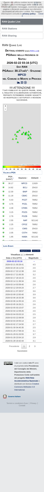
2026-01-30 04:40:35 (14, 327)
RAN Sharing (9, 35)
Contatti (22, 405)
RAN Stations (9, 28)
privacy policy (29, 14)
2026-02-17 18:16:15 (14, 278)
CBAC (24, 196)
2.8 (34, 271)
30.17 (10, 183)
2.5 (34, 301)
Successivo (22, 351)
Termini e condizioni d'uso (17, 403)
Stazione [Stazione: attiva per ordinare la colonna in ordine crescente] (22, 178)
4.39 (11, 208)
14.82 (10, 187)
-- (34, 261)
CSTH (24, 233)
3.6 (34, 291)
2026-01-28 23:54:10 (14, 337)
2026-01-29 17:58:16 (14, 331)
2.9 (34, 337)
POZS (24, 212)
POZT (24, 200)
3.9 (34, 294)
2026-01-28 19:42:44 (14, 341)
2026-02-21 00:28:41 (14, 264)
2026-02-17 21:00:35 (14, 274)
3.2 (34, 274)
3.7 (34, 334)
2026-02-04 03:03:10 (14, 314)
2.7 (34, 288)
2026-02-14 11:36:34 (14, 281)
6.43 (11, 200)
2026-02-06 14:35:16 (14, 301)
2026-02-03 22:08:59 (14, 318)
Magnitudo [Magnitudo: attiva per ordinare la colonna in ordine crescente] (33, 258)
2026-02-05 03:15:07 (14, 308)
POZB (24, 216)
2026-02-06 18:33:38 (14, 298)
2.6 (34, 268)
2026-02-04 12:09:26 (14, 311)
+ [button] (5, 106)
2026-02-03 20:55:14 (14, 321)
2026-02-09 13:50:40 (14, 294)
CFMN (24, 208)
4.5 (34, 264)
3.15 (11, 212)
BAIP (25, 192)
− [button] (5, 109)
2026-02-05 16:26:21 (14, 304)
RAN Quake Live (11, 21)
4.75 (11, 204)
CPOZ (24, 224)
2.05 (11, 233)
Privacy (33, 403)
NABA (24, 237)
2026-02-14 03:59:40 (14, 284)
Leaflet (23, 164)
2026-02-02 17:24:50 (14, 324)
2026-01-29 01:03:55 (14, 334)
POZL (24, 204)
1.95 (11, 237)
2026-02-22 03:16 (14, 261)
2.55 (11, 220)
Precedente (14, 346)
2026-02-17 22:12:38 (14, 271)
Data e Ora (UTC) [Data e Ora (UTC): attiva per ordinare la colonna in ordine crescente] (14, 258)
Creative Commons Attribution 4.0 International (26, 387)
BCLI (25, 187)
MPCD (22, 74)
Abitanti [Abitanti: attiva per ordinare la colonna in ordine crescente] (34, 178)
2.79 (11, 216)
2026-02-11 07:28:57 (14, 291)
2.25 (11, 224)
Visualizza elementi (22, 254)
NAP (25, 220)
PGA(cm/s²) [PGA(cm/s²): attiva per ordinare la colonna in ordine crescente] (9, 178)
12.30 (10, 192)
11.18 (10, 196)
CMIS (24, 228)
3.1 (34, 321)
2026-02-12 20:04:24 (14, 288)
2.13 (11, 228)
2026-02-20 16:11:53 (14, 268)
